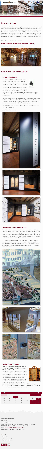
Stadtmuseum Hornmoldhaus (6, 17)
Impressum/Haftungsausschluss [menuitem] (9, 438)
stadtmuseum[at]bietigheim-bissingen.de (14, 427)
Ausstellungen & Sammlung (18, 17)
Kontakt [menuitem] (4, 434)
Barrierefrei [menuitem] (5, 436)
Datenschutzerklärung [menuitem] (7, 439)
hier (21, 40)
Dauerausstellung (28, 17)
